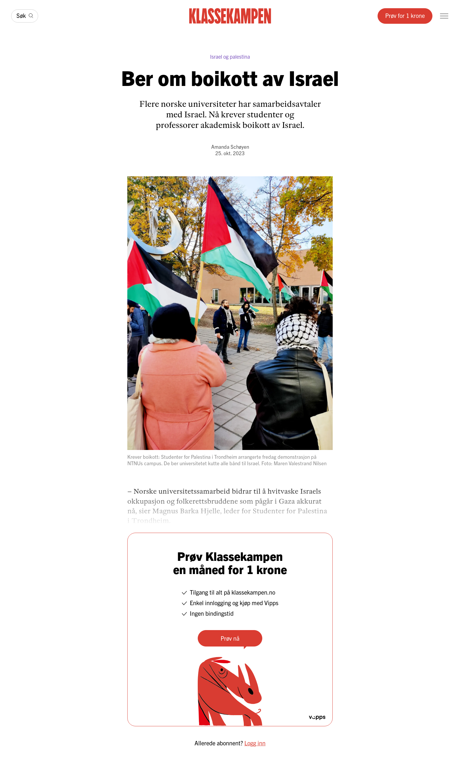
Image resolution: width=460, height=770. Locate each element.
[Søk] (24, 16)
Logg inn (254, 743)
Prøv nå (230, 638)
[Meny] (444, 16)
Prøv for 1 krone (405, 15)
